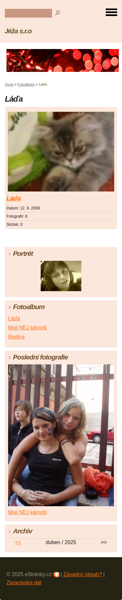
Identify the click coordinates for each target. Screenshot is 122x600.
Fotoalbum (26, 84)
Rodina (16, 337)
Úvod (9, 84)
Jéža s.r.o (18, 31)
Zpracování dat (24, 582)
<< (18, 542)
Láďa (13, 198)
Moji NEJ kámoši (27, 327)
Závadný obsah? (82, 574)
